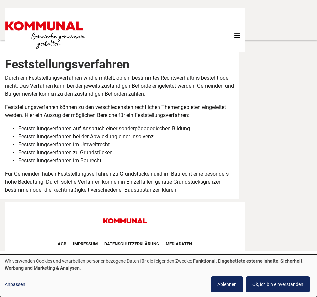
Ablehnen (227, 284)
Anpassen (15, 284)
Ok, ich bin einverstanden (277, 284)
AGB (62, 243)
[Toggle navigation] (237, 35)
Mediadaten (179, 243)
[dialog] (158, 275)
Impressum (85, 243)
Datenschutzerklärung (131, 243)
